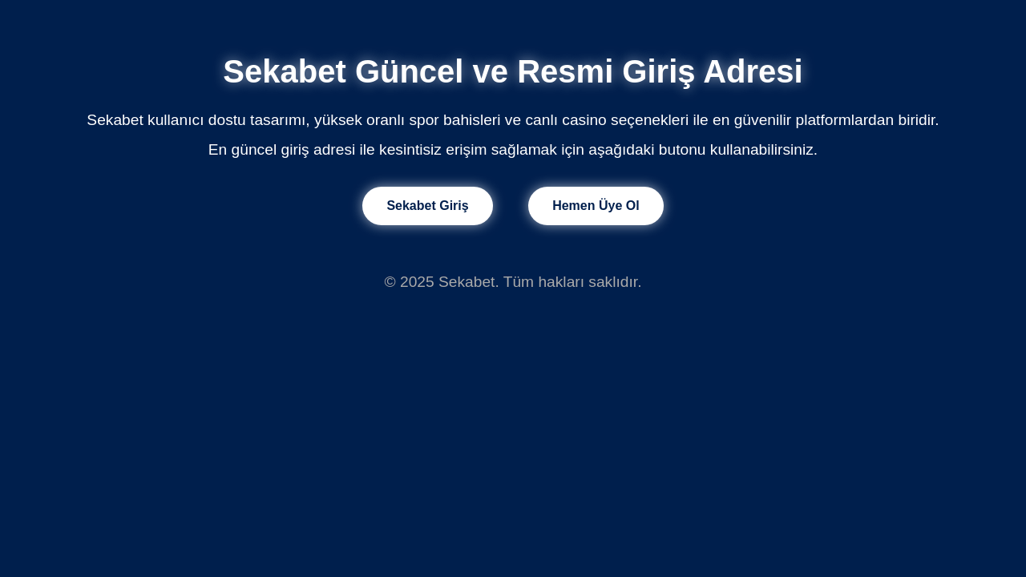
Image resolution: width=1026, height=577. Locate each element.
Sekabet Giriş (427, 205)
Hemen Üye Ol (595, 205)
